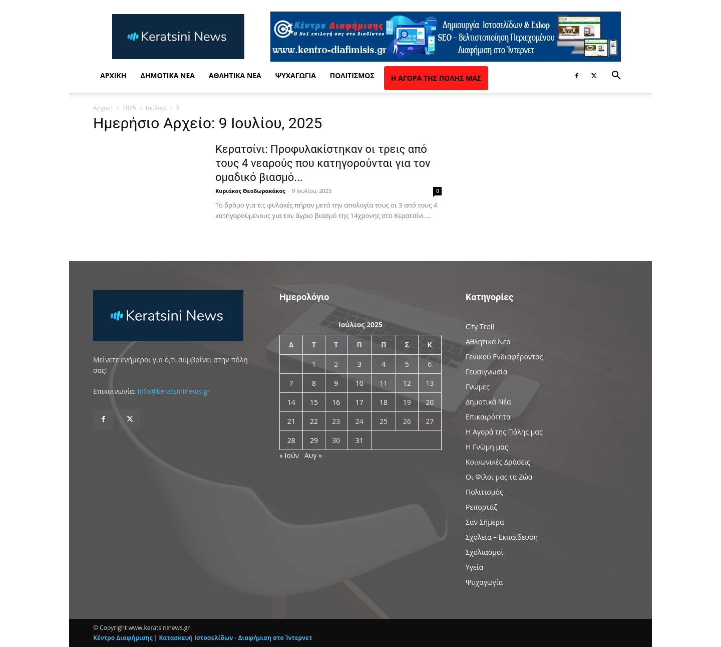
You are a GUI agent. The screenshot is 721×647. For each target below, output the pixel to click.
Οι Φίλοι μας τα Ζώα (499, 477)
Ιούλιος (156, 108)
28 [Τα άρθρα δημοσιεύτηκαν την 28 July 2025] (291, 440)
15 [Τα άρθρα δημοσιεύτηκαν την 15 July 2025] (314, 402)
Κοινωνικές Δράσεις (498, 462)
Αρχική (113, 75)
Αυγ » (313, 455)
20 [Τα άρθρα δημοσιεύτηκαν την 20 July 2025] (430, 402)
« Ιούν (289, 455)
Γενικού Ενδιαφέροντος (504, 356)
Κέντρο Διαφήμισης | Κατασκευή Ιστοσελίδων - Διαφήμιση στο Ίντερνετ (202, 637)
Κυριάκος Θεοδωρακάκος (250, 190)
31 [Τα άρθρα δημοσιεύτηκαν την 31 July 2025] (359, 440)
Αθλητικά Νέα (235, 75)
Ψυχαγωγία (295, 75)
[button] (616, 76)
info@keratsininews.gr (174, 391)
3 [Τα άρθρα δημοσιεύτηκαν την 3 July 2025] (359, 364)
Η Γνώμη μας (487, 447)
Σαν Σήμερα (485, 522)
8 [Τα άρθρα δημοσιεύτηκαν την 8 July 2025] (314, 383)
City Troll (480, 326)
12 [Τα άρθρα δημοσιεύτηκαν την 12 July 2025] (407, 383)
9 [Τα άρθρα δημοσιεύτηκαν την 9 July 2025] (336, 383)
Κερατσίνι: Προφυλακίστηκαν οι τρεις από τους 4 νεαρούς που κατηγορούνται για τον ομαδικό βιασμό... (323, 163)
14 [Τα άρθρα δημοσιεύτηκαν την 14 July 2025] (291, 402)
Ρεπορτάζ (481, 507)
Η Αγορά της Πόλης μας (436, 78)
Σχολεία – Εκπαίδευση (502, 537)
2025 (129, 108)
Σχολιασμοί (484, 552)
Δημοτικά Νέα (167, 75)
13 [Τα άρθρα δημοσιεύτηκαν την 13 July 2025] (430, 383)
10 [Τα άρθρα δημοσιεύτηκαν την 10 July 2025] (359, 383)
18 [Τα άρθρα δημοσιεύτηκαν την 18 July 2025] (384, 402)
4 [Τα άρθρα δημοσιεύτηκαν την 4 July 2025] (384, 364)
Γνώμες (478, 386)
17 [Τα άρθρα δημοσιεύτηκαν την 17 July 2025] (359, 402)
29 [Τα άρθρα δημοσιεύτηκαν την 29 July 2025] (314, 440)
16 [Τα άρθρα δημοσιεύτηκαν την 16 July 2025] (336, 402)
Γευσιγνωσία (486, 371)
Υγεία (474, 567)
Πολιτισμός (352, 75)
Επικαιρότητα (488, 416)
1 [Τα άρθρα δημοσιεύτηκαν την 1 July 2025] (314, 364)
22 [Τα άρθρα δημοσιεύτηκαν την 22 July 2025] (314, 421)
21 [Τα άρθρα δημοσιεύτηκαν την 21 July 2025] (291, 421)
